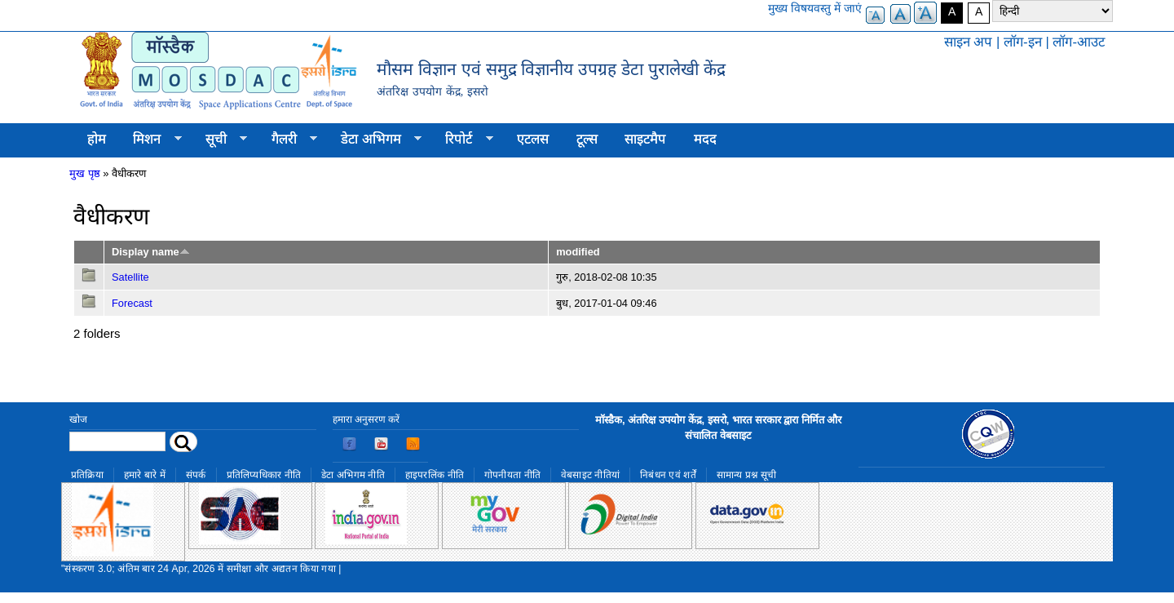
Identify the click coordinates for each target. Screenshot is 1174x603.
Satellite (130, 277)
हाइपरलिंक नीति (434, 475)
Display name (151, 252)
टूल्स (587, 139)
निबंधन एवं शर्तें (668, 475)
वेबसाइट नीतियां (590, 475)
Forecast (132, 303)
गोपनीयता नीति (512, 475)
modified (577, 252)
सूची (219, 139)
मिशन (151, 139)
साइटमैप (645, 139)
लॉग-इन (1023, 42)
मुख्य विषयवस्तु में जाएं (815, 8)
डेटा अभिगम (374, 139)
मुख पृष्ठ (84, 173)
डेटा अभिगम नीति (353, 475)
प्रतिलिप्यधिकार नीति (264, 475)
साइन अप (968, 42)
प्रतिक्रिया (87, 475)
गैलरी (287, 139)
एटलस (533, 139)
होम (96, 139)
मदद (705, 139)
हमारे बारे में (145, 475)
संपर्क (196, 475)
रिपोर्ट (462, 139)
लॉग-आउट (1079, 42)
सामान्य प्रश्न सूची (747, 475)
